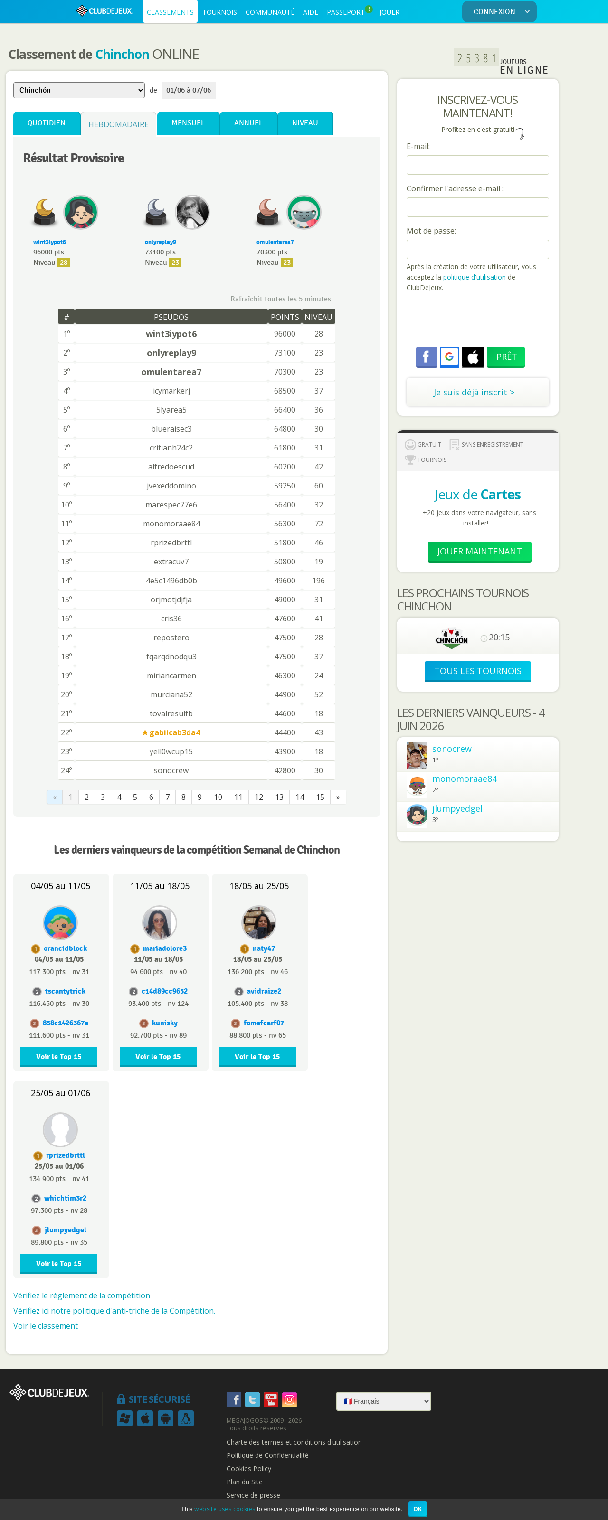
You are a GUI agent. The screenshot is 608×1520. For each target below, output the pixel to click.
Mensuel (188, 123)
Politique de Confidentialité (268, 1455)
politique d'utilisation (473, 276)
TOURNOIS (219, 12)
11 (238, 797)
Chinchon (122, 54)
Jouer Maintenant (479, 551)
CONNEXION (503, 12)
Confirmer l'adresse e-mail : (455, 188)
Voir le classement (45, 1326)
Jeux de (478, 494)
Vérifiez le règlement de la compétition (81, 1295)
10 (218, 797)
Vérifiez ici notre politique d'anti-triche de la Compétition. (114, 1310)
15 (320, 797)
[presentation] (479, 320)
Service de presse (253, 1495)
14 (299, 797)
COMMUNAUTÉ (270, 12)
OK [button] (417, 1509)
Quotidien (47, 123)
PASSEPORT (350, 11)
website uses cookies (224, 1509)
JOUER (389, 12)
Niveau (305, 123)
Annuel (248, 123)
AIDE (310, 12)
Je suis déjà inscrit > (474, 392)
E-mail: (418, 146)
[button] (449, 356)
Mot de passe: (431, 230)
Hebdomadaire (118, 124)
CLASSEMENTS (170, 12)
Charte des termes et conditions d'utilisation (294, 1442)
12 (259, 797)
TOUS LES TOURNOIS (478, 670)
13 (279, 797)
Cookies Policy (249, 1468)
